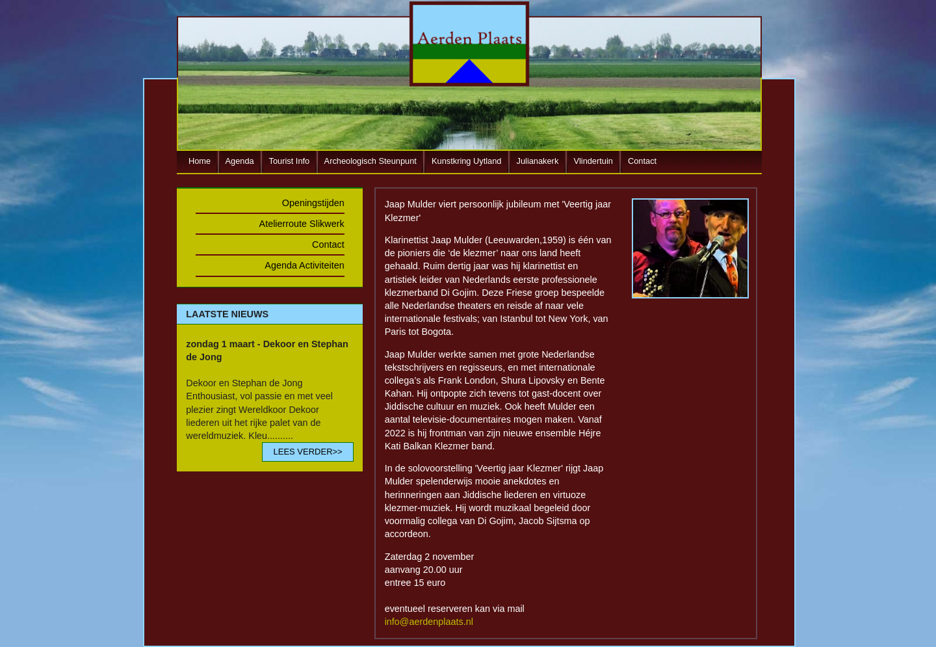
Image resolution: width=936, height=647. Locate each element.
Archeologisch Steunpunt (370, 161)
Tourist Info (289, 161)
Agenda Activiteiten (304, 265)
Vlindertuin (592, 161)
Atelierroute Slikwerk (301, 223)
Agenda (240, 161)
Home (199, 161)
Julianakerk (538, 161)
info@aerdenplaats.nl (429, 621)
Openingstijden (313, 203)
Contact (642, 161)
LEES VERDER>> (307, 451)
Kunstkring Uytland (466, 161)
